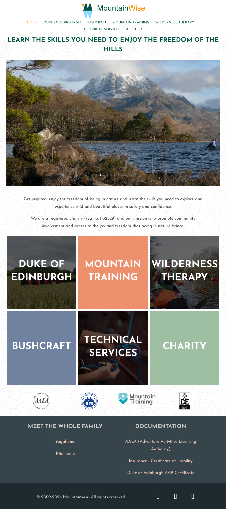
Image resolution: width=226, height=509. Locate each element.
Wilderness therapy (174, 22)
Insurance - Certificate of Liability (161, 461)
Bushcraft (96, 22)
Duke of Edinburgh (62, 22)
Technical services (101, 29)
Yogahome (65, 442)
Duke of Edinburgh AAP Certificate (160, 473)
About (132, 29)
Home (32, 22)
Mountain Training (130, 22)
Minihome (65, 453)
